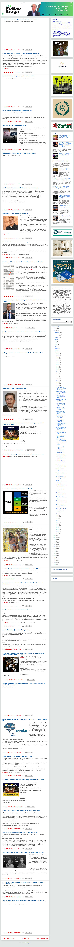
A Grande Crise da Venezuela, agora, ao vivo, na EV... (61, 388)
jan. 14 (57, 383)
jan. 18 (57, 376)
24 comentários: (17, 896)
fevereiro (57, 350)
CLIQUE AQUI (5, 68)
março (56, 348)
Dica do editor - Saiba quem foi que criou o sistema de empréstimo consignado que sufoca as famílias (61, 187)
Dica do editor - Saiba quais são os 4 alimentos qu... (60, 420)
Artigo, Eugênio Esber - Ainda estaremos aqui (14, 388)
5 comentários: (17, 484)
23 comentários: (17, 752)
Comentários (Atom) (27, 943)
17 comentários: (17, 564)
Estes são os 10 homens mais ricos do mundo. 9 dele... (61, 498)
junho (56, 342)
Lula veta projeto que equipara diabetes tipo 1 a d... (61, 462)
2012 (55, 557)
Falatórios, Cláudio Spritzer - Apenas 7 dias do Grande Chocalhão (19, 153)
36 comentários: (17, 149)
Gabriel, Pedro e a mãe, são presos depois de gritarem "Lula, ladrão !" (64, 206)
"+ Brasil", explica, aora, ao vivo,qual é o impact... (61, 436)
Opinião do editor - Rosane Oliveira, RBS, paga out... (61, 482)
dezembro (57, 332)
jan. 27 (57, 360)
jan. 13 (57, 385)
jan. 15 (57, 382)
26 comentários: (17, 419)
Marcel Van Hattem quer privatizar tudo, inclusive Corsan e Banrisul (61, 161)
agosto (56, 339)
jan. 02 (57, 531)
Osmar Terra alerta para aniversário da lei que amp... (61, 428)
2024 (55, 535)
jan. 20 (57, 373)
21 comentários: (17, 121)
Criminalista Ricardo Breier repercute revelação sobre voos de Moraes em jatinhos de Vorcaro (64, 197)
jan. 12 (57, 513)
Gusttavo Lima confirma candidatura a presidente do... (61, 400)
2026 (55, 328)
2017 (55, 548)
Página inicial (25, 938)
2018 (55, 546)
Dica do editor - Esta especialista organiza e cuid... (61, 474)
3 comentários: (17, 257)
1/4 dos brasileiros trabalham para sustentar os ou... (60, 451)
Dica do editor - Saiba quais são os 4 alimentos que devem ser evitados (20, 242)
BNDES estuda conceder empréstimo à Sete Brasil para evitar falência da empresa (62, 179)
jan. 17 (57, 378)
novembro (57, 334)
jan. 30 (57, 355)
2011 (55, 558)
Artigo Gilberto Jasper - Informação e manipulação (15, 213)
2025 (55, 330)
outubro (57, 335)
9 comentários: (17, 49)
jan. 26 (57, 362)
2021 (55, 541)
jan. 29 (57, 357)
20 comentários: (17, 715)
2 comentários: (17, 106)
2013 (55, 555)
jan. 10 (57, 516)
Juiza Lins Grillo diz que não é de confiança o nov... (61, 458)
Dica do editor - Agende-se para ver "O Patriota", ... (61, 447)
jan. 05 (57, 525)
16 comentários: (17, 296)
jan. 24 (57, 366)
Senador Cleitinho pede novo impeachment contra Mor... (61, 478)
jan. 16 (57, 380)
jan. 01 (57, 533)
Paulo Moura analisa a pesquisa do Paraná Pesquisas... (60, 396)
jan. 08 (57, 520)
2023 (55, 537)
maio (56, 344)
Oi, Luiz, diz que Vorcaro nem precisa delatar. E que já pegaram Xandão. (65, 154)
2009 (55, 562)
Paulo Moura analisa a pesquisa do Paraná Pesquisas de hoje (18, 76)
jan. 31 (57, 353)
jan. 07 (57, 522)
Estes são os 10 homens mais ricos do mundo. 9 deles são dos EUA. (20, 832)
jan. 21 (57, 371)
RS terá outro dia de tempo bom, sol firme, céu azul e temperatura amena (21, 810)
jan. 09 (57, 518)
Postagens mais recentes (8, 938)
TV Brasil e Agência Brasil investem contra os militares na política (19, 756)
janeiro (56, 351)
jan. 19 (57, 374)
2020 (55, 542)
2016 (55, 550)
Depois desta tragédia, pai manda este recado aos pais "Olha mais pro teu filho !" (65, 216)
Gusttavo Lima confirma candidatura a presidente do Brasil (17, 110)
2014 (55, 553)
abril (56, 346)
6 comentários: (17, 848)
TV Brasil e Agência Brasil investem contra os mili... (61, 486)
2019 (55, 544)
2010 (55, 560)
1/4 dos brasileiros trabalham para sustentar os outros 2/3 (17, 488)
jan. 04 (57, 527)
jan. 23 (57, 367)
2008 (55, 564)
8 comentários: (17, 605)
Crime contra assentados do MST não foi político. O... (61, 502)
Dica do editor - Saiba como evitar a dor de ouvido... (61, 466)
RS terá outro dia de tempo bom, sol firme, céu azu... (61, 494)
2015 (55, 551)
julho (56, 341)
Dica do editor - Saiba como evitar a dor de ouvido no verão (17, 609)
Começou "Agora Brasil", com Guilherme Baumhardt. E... (61, 510)
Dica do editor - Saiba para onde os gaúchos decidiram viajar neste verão (21, 53)
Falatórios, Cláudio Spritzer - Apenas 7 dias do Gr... (60, 408)
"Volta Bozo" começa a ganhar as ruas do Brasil (14, 125)
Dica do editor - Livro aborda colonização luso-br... (60, 412)
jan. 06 (57, 524)
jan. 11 (57, 515)
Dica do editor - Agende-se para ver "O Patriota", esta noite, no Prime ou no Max (23, 454)
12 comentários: (17, 649)
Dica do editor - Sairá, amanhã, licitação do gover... (61, 432)
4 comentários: (17, 72)
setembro (57, 337)
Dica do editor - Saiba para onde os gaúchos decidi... (61, 392)
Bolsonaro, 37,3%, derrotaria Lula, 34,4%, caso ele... (61, 506)
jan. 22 (57, 369)
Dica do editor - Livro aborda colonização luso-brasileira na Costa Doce (20, 187)
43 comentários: (17, 522)
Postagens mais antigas (42, 938)
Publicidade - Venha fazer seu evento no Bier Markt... (61, 443)
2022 (55, 539)
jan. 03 (57, 529)
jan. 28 (57, 358)
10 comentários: (17, 775)
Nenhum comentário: (18, 327)
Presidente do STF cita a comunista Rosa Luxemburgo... (61, 424)
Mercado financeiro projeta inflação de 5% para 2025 (15, 630)
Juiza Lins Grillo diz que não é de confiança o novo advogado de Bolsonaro (21, 568)
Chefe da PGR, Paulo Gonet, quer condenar (13, 526)
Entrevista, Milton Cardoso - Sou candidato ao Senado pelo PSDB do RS (65, 170)
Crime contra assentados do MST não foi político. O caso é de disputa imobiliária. (23, 852)
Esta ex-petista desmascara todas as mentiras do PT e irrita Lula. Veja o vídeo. (64, 136)
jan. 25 (57, 364)
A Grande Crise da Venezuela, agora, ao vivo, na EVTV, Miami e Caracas (20, 19)
